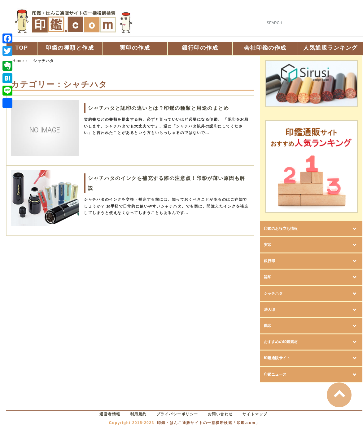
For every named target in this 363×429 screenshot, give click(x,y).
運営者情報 (109, 414)
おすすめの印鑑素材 (297, 342)
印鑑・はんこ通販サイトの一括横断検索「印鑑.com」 (208, 423)
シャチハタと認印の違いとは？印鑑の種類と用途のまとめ (158, 108)
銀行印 (275, 261)
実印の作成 (135, 48)
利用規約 (138, 414)
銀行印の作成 (200, 48)
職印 (271, 326)
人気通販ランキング (330, 48)
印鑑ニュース (286, 374)
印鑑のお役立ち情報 (297, 229)
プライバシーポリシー (177, 414)
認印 (271, 277)
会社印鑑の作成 (265, 48)
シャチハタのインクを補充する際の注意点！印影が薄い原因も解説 (166, 183)
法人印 (275, 310)
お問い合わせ (220, 414)
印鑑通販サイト (290, 358)
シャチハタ (283, 293)
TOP (21, 48)
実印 (271, 245)
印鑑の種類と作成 (70, 48)
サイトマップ (255, 414)
